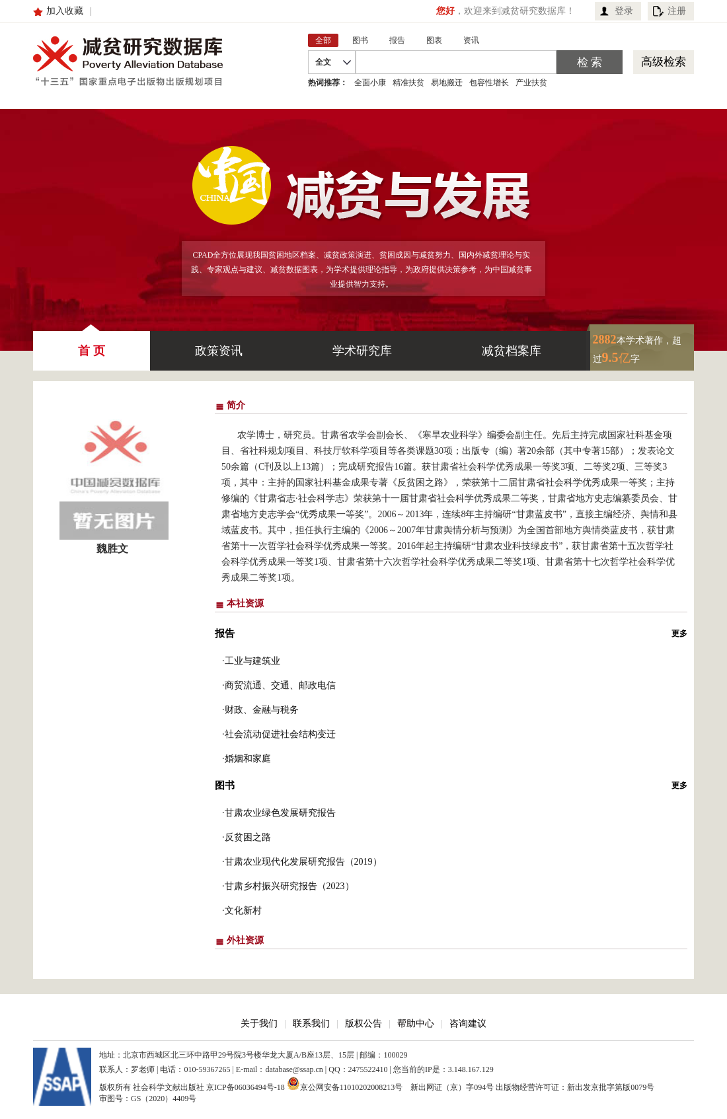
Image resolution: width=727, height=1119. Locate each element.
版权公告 (363, 1024)
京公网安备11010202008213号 (345, 1083)
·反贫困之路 (246, 837)
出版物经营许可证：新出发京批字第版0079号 (575, 1087)
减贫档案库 (511, 350)
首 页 (91, 344)
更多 (679, 633)
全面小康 (370, 82)
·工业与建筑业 (251, 661)
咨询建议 (467, 1024)
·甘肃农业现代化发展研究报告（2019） (302, 862)
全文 (323, 62)
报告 (225, 633)
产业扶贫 (531, 82)
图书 (225, 785)
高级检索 (663, 61)
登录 (624, 11)
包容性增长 (489, 82)
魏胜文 (112, 548)
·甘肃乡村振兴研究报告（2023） (288, 886)
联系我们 (311, 1024)
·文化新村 (242, 911)
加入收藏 (64, 11)
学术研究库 (362, 350)
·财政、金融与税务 (260, 710)
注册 (677, 11)
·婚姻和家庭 (246, 759)
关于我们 (259, 1024)
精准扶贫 (408, 82)
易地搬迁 (447, 82)
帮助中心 (415, 1024)
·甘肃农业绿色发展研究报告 (279, 813)
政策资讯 (219, 350)
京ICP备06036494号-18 (245, 1087)
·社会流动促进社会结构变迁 (279, 734)
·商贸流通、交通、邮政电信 (279, 685)
